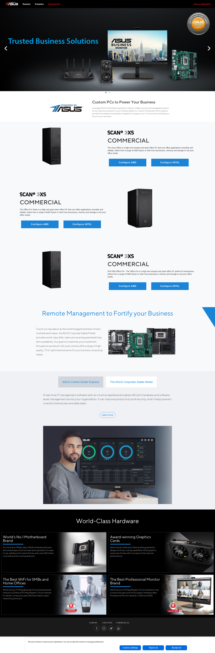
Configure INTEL (170, 162)
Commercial (54, 4)
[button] (106, 92)
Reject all (153, 647)
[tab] (80, 381)
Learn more (107, 415)
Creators (39, 4)
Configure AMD (127, 162)
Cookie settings (130, 647)
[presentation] (6, 48)
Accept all (176, 647)
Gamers (26, 4)
